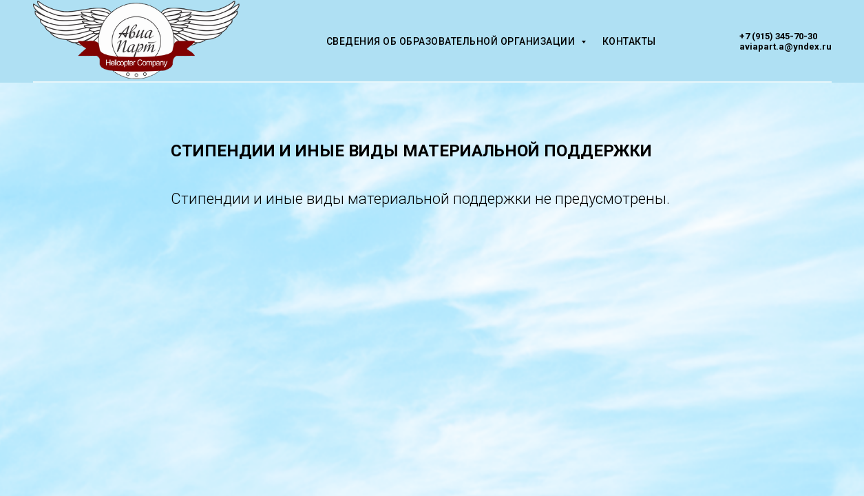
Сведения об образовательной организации (452, 41)
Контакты (629, 41)
